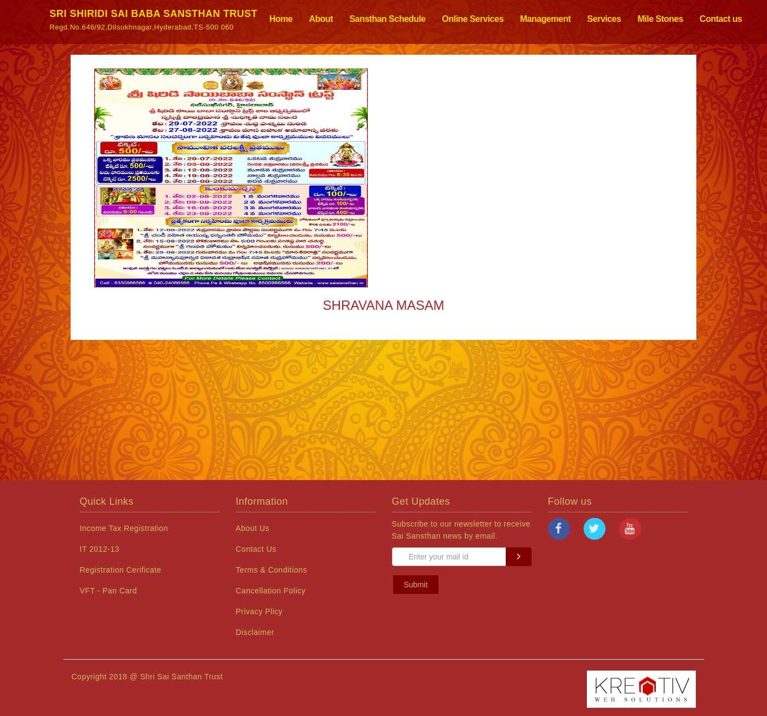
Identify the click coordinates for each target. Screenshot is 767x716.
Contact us (721, 19)
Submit (416, 584)
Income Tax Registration (124, 528)
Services (604, 19)
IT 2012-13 (99, 549)
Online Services (473, 19)
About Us (253, 528)
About (321, 19)
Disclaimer (255, 632)
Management (545, 19)
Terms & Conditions (271, 569)
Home (280, 19)
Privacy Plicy (259, 611)
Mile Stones (660, 19)
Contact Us (256, 549)
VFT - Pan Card (108, 590)
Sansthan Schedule (387, 19)
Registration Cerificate (121, 569)
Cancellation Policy (271, 590)
